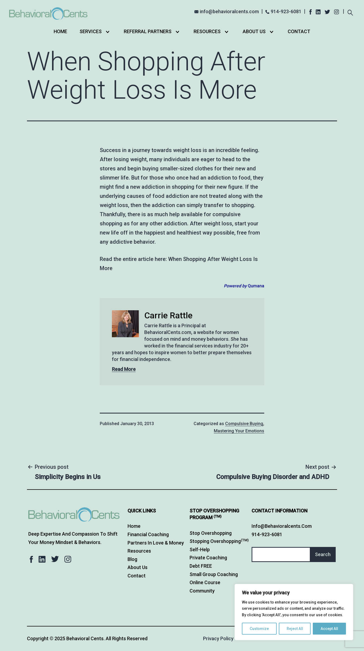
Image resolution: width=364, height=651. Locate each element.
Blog (132, 559)
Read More (124, 369)
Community (202, 591)
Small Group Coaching (214, 574)
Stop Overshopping (211, 533)
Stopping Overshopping (219, 541)
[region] (294, 612)
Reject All (295, 628)
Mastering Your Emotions (239, 430)
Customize (259, 628)
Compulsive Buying (244, 423)
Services (91, 31)
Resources (207, 31)
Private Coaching (208, 557)
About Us (254, 31)
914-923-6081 (286, 11)
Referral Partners (147, 31)
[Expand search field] (350, 12)
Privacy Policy (218, 638)
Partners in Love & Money (156, 543)
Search (323, 554)
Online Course (205, 582)
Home (60, 31)
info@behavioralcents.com (229, 11)
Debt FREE (201, 566)
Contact (299, 31)
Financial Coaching (148, 534)
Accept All (329, 628)
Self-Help (200, 549)
